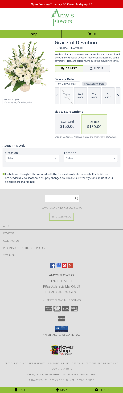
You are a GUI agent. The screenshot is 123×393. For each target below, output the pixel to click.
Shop (30, 34)
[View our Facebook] (52, 267)
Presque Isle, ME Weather (43, 374)
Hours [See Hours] (102, 390)
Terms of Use (85, 380)
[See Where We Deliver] (61, 216)
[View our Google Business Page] (58, 267)
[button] (61, 329)
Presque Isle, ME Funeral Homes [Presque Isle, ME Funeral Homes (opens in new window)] (25, 363)
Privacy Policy (38, 380)
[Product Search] (62, 198)
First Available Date (94, 83)
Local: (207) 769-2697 (61, 292)
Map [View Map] (61, 390)
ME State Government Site (79, 374)
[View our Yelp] (70, 267)
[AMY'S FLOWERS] (61, 25)
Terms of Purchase (62, 380)
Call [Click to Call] (20, 390)
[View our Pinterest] (64, 267)
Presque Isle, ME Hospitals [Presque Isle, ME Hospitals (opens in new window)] (65, 363)
